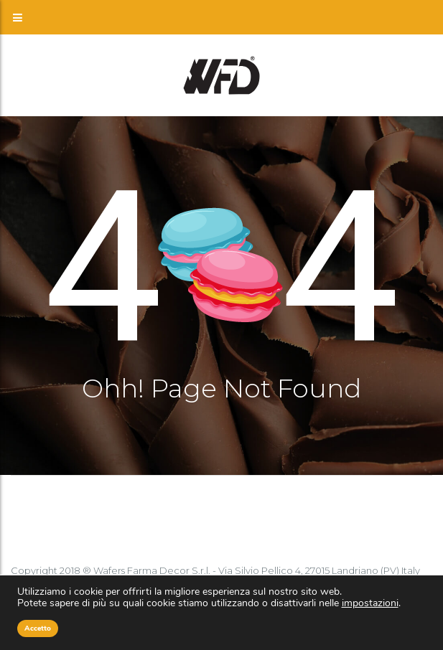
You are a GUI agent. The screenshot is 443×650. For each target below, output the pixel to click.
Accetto (37, 628)
